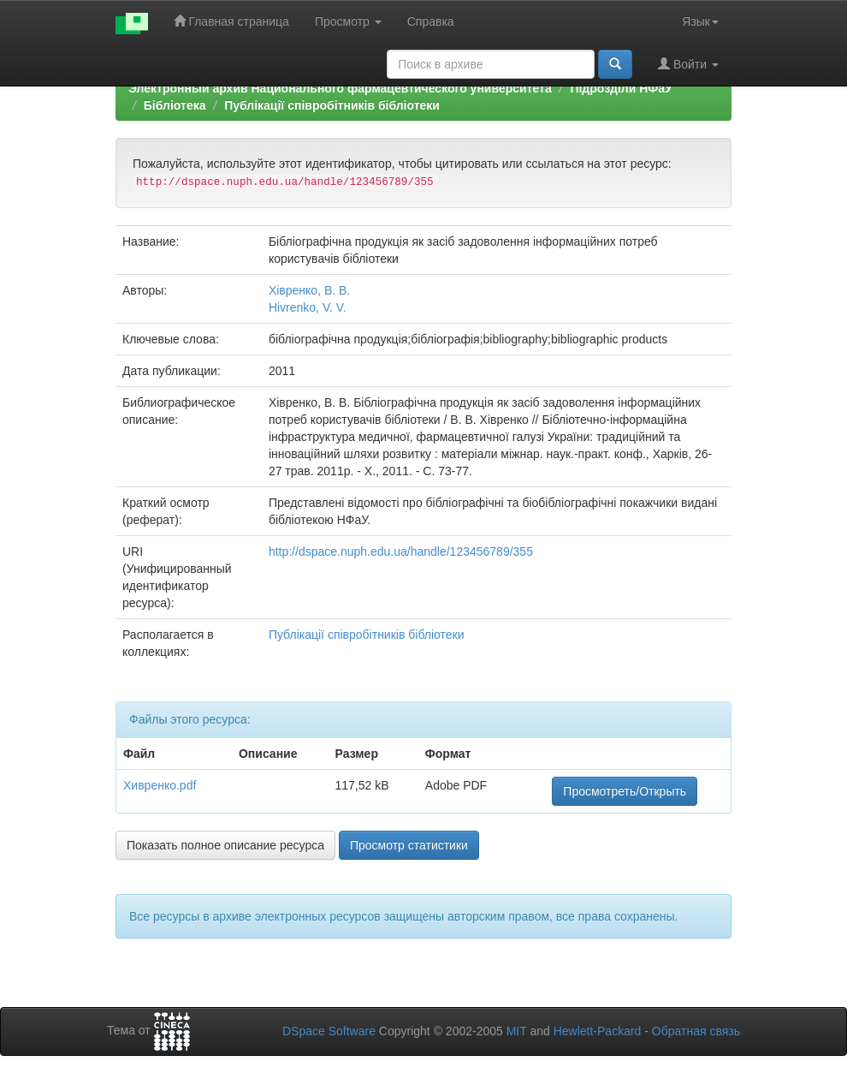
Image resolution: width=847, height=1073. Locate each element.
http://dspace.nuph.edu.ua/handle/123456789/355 (401, 551)
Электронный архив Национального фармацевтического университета (340, 88)
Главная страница (231, 21)
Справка (430, 21)
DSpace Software (329, 1031)
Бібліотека (175, 105)
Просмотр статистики (409, 845)
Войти (688, 64)
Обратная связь (696, 1031)
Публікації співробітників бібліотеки (332, 105)
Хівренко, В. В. (309, 290)
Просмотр (348, 21)
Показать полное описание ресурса (225, 845)
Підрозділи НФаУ (621, 88)
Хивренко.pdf (159, 785)
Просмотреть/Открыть (624, 791)
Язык (700, 21)
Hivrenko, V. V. (307, 307)
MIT (516, 1031)
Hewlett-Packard (598, 1031)
